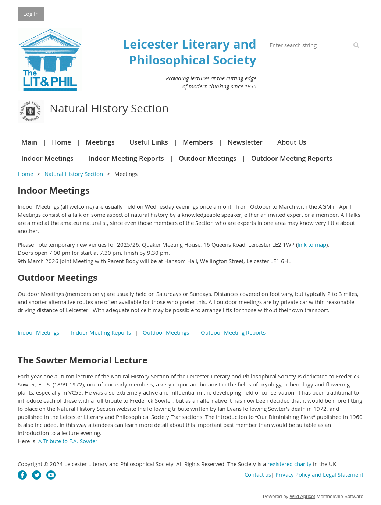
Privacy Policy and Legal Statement (319, 474)
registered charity (289, 463)
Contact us (258, 474)
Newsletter (245, 142)
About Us (291, 142)
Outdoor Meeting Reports (291, 158)
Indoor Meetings (47, 158)
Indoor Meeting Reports (126, 158)
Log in (31, 13)
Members (198, 142)
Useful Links (148, 142)
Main (29, 142)
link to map (312, 244)
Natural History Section (73, 173)
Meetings (100, 142)
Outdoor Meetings (207, 158)
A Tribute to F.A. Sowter (67, 441)
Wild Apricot (302, 496)
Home (61, 142)
